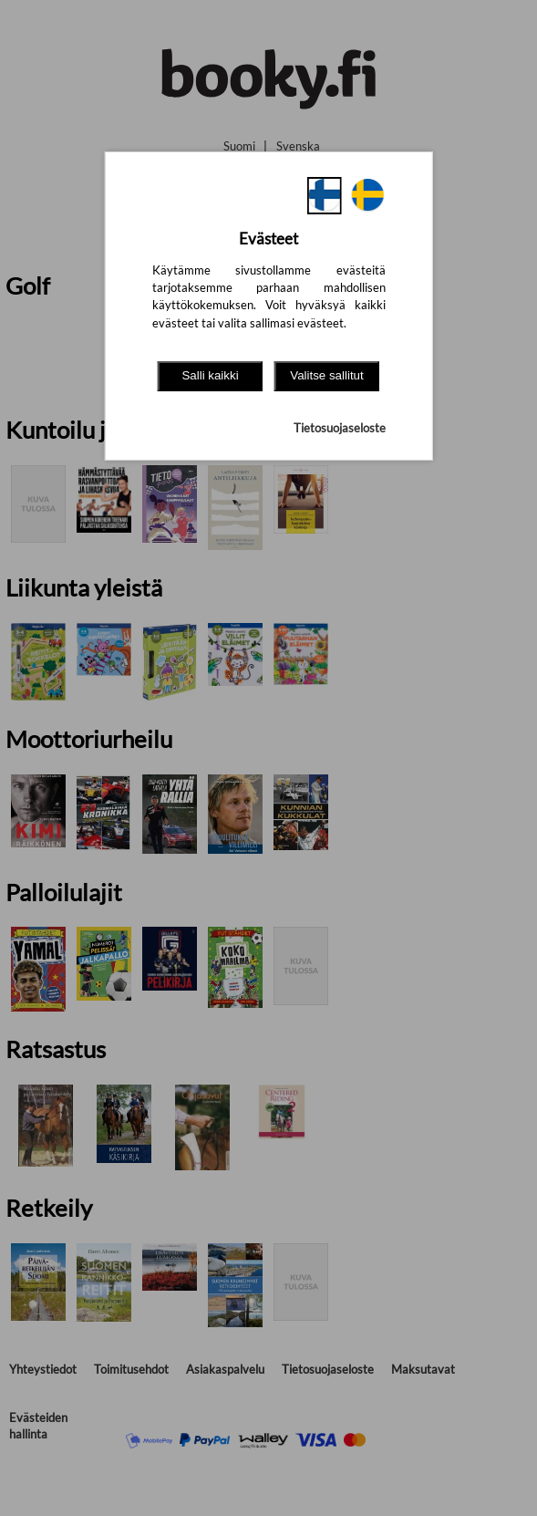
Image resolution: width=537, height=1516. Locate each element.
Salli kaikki (209, 375)
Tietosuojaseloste (340, 428)
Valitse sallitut (327, 375)
